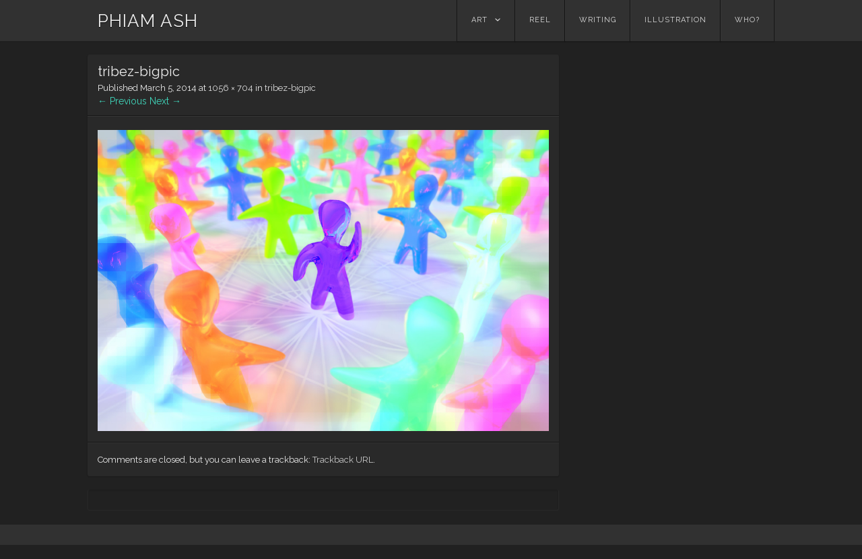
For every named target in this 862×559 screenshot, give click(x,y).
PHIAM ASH (148, 21)
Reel (540, 19)
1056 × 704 (230, 88)
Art (479, 19)
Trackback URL (342, 460)
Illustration (675, 19)
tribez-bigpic (290, 88)
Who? (747, 19)
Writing (597, 19)
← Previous (122, 101)
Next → (165, 101)
